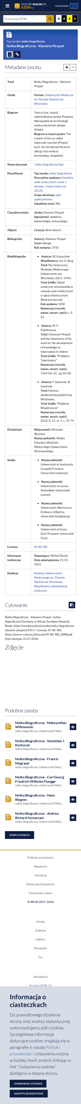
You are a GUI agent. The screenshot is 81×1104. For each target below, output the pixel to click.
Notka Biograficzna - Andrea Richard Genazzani (37, 815)
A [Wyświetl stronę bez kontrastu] (59, 18)
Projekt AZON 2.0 (40, 985)
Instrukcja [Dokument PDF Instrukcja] (40, 875)
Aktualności (40, 976)
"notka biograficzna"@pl (49, 164)
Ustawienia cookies (40, 893)
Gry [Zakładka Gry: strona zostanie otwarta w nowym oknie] (40, 957)
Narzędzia (40, 948)
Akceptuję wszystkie (28, 1093)
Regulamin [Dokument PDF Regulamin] (40, 866)
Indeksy (40, 939)
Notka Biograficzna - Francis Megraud (36, 761)
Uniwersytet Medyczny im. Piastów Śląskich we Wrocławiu (54, 99)
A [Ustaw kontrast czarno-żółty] (75, 18)
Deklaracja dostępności (40, 884)
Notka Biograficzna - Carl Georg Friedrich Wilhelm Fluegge (39, 779)
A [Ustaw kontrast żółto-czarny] (69, 18)
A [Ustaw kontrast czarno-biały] (64, 18)
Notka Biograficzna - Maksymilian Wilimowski (41, 725)
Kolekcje (40, 930)
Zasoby (40, 921)
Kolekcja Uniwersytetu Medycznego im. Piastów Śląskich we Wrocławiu (49, 577)
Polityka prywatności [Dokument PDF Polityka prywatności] (41, 857)
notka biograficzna (60, 173)
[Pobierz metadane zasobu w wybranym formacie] (70, 67)
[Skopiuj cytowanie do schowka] (72, 605)
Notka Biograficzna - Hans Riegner (35, 797)
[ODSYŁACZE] (17, 54)
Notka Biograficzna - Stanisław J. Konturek (40, 743)
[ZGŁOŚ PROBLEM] (9, 54)
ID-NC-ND (41, 547)
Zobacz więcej (19, 835)
